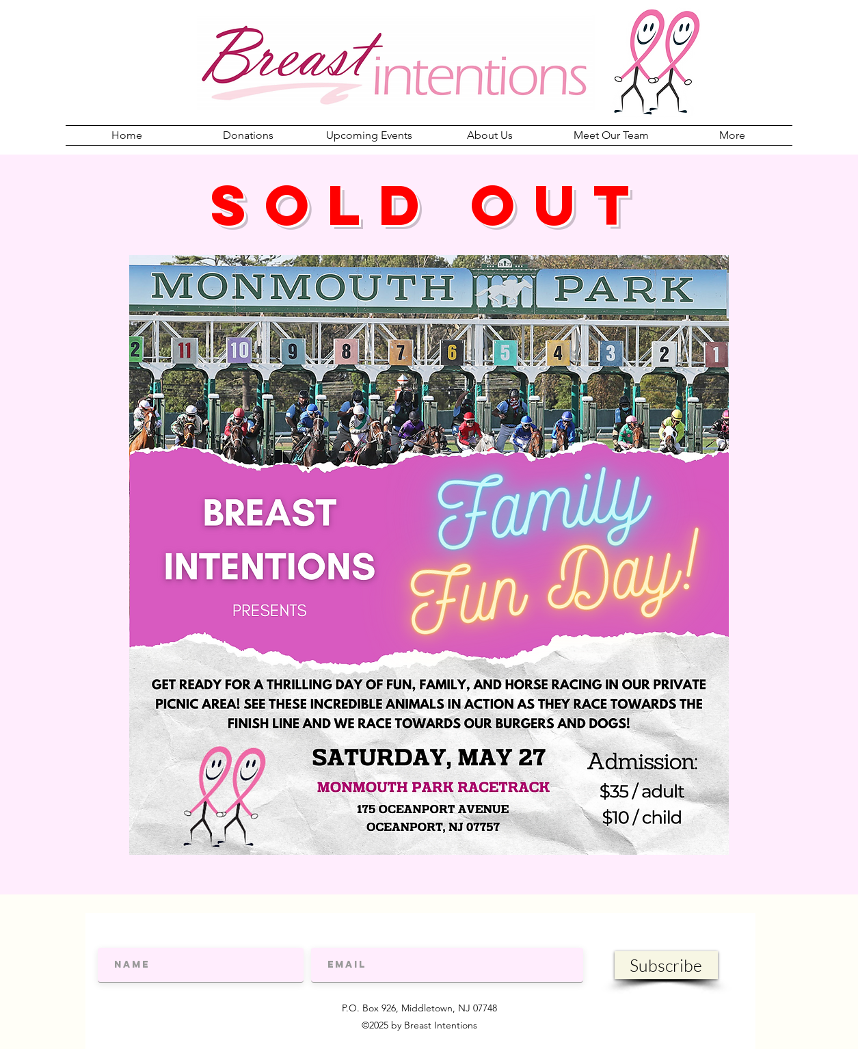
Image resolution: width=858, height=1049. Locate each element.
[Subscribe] (666, 965)
